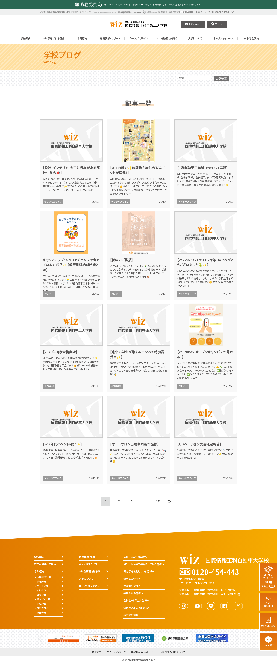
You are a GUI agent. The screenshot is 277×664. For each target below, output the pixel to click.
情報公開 (96, 652)
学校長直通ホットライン (143, 652)
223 (158, 501)
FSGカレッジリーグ (116, 652)
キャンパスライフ (52, 202)
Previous (40, 638)
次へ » (171, 501)
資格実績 (49, 386)
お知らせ (48, 294)
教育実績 (116, 386)
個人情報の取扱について (172, 652)
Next (237, 638)
